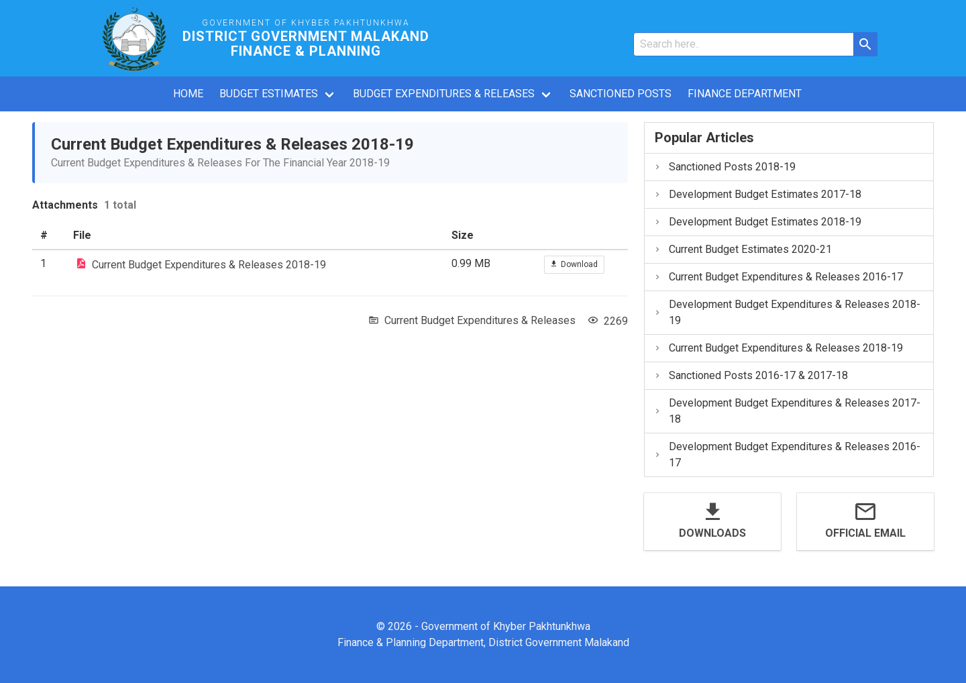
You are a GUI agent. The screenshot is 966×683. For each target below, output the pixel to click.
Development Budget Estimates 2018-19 (757, 221)
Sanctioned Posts (621, 93)
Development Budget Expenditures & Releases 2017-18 (787, 411)
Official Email (865, 533)
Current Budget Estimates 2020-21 (743, 249)
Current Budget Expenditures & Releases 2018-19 (209, 264)
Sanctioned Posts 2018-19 (724, 166)
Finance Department (745, 93)
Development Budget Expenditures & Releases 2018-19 (787, 312)
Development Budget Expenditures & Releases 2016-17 (787, 454)
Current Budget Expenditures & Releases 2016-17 (778, 276)
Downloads (712, 533)
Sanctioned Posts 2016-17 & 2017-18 (751, 375)
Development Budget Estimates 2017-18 (757, 194)
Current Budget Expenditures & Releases (480, 320)
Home (188, 93)
